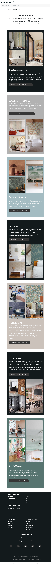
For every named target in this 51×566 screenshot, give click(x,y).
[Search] (24, 5)
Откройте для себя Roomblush (18, 480)
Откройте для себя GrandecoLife (19, 210)
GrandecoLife (29, 521)
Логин (12, 499)
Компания (15, 9)
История (10, 521)
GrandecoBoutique (31, 517)
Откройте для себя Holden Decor (19, 342)
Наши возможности (13, 519)
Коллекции (29, 502)
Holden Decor (29, 525)
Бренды (28, 500)
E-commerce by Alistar (25, 560)
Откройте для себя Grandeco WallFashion (21, 113)
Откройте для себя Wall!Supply (19, 374)
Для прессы (11, 523)
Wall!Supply (29, 527)
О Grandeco (11, 517)
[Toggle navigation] (48, 2)
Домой (9, 9)
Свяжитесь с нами (25, 541)
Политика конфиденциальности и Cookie (19, 559)
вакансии (10, 527)
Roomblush (29, 529)
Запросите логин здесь (14, 508)
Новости (10, 525)
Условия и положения (35, 559)
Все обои (28, 498)
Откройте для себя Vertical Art (19, 239)
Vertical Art (29, 523)
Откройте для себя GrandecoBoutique (20, 84)
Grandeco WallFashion (32, 519)
